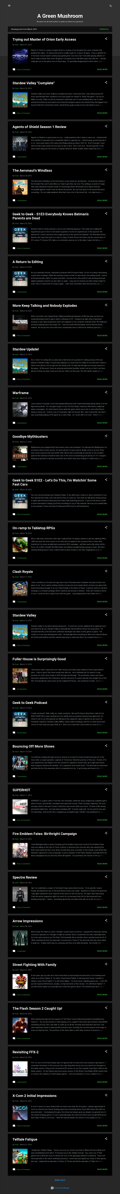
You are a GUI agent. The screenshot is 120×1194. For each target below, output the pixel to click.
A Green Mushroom (60, 16)
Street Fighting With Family (34, 965)
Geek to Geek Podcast (30, 703)
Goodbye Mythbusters (30, 436)
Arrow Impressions (28, 921)
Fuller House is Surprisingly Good (39, 659)
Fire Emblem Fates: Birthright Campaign (45, 834)
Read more (102, 69)
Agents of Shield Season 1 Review (39, 127)
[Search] (110, 6)
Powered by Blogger (60, 1188)
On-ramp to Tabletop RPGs (34, 528)
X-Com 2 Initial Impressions (34, 1096)
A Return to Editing (28, 262)
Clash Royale (23, 572)
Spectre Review (25, 877)
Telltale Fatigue (25, 1139)
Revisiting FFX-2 (26, 1052)
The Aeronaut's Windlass (32, 170)
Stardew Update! (26, 349)
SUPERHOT (21, 790)
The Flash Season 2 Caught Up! (37, 1008)
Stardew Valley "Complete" (34, 83)
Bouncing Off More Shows (33, 746)
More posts (60, 1180)
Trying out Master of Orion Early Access (44, 39)
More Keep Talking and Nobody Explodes (45, 306)
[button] (106, 39)
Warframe (21, 393)
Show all (104, 29)
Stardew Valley (24, 615)
